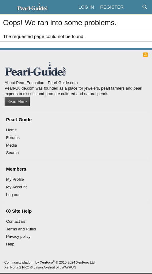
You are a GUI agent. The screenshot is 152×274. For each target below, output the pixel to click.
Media (11, 145)
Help (10, 244)
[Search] (145, 7)
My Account (16, 187)
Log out (12, 194)
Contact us (15, 221)
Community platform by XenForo (50, 262)
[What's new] (133, 7)
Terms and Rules (21, 229)
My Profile (15, 179)
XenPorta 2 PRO (16, 267)
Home (11, 130)
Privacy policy (18, 236)
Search (12, 152)
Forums (13, 137)
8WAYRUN (68, 267)
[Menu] (8, 7)
